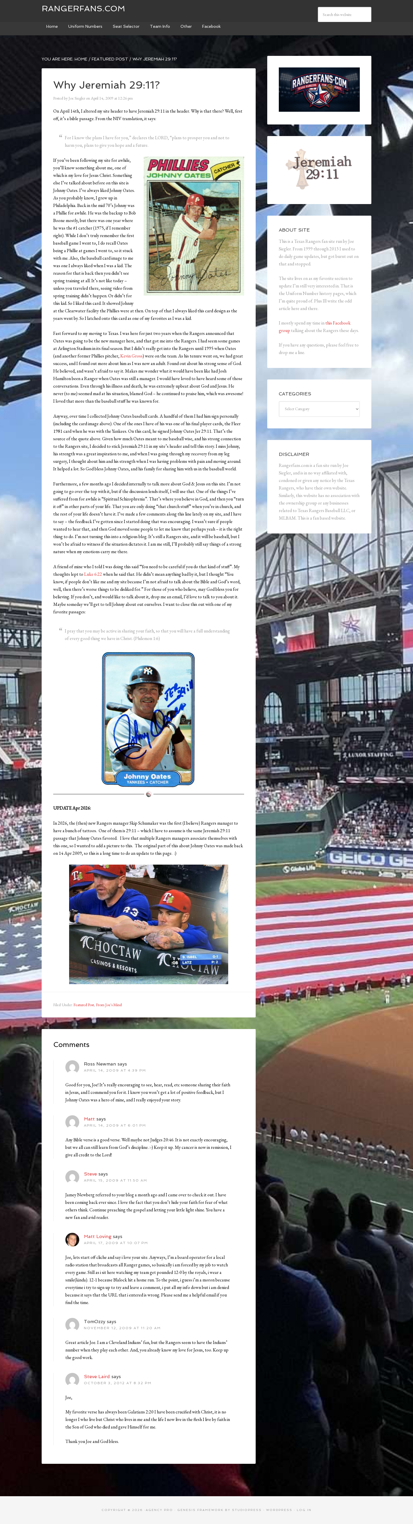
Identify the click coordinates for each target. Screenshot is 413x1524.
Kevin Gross (131, 356)
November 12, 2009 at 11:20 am (122, 1328)
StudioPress (247, 1510)
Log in (304, 1510)
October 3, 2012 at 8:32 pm (118, 1383)
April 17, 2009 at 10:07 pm (116, 1243)
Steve (90, 1174)
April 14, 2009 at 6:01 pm (115, 1125)
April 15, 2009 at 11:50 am (115, 1180)
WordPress (279, 1510)
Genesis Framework (200, 1510)
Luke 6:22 (93, 574)
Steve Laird (97, 1376)
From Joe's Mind (109, 1004)
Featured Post (83, 1004)
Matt (89, 1119)
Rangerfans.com (83, 8)
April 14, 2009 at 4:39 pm (115, 1070)
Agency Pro (159, 1510)
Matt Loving (97, 1236)
